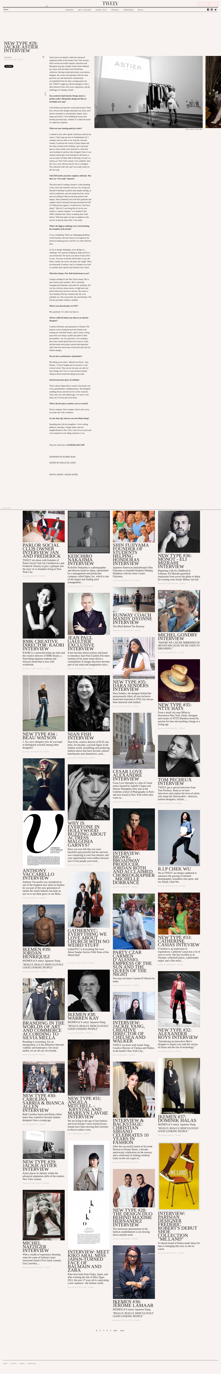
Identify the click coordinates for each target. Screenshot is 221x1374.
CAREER (22, 1363)
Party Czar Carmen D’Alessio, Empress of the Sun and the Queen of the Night (132, 963)
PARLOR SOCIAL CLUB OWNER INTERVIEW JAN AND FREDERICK (42, 550)
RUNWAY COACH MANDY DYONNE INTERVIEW (132, 618)
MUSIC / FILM (101, 10)
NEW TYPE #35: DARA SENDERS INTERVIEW (131, 685)
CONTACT (13, 1363)
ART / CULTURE (84, 10)
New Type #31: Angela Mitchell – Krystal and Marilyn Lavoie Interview (88, 1107)
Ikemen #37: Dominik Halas (177, 1118)
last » (123, 1330)
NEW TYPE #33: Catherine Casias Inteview (179, 941)
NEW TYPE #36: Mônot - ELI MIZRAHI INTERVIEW (175, 561)
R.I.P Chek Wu (174, 868)
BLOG (140, 10)
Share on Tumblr (37, 66)
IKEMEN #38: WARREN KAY (83, 1016)
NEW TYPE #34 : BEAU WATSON (40, 735)
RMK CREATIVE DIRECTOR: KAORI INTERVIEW (43, 645)
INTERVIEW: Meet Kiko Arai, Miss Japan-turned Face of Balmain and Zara (88, 1261)
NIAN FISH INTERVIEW (81, 736)
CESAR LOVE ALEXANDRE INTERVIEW (127, 775)
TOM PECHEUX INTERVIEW (175, 781)
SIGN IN (214, 4)
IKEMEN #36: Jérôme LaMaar (133, 1303)
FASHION (69, 10)
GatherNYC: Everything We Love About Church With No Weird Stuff (88, 938)
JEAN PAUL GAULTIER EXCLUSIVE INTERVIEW (81, 643)
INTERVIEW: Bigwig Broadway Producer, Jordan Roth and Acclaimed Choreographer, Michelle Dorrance (134, 868)
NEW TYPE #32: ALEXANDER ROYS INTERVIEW (178, 1033)
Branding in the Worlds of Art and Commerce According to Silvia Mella (44, 1030)
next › (115, 1330)
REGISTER (203, 4)
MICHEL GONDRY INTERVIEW (177, 636)
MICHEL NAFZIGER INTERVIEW (36, 1246)
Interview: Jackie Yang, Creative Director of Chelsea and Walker (129, 1031)
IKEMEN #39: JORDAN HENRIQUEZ (37, 953)
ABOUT (5, 1363)
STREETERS (128, 10)
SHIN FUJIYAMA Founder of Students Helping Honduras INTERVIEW (131, 554)
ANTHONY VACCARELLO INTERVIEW (38, 874)
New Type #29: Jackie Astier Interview (40, 1165)
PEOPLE (115, 10)
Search (6, 9)
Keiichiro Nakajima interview (81, 559)
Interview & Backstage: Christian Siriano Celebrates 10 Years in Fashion (131, 1131)
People (8, 57)
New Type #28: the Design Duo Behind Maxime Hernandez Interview (132, 1217)
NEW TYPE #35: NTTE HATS (175, 706)
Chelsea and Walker (144, 1048)
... (39, 1263)
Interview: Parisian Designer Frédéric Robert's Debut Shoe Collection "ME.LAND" (177, 1226)
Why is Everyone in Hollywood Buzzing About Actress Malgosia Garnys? (87, 834)
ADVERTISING (32, 1363)
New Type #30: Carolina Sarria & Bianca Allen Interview (43, 1103)
